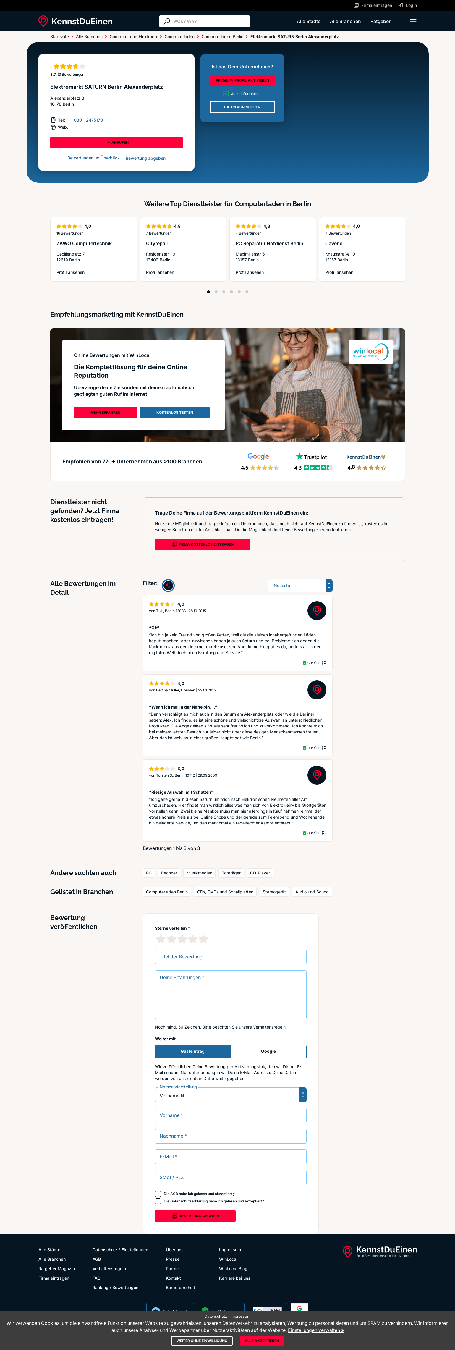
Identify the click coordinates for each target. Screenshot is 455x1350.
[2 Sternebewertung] (171, 939)
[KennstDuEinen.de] (75, 21)
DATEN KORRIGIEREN (242, 107)
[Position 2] (216, 291)
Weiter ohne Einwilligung (202, 1340)
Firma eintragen (53, 1278)
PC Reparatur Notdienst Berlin (269, 243)
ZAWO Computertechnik (84, 243)
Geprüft (313, 663)
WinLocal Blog (233, 1268)
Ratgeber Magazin (56, 1268)
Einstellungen (135, 1249)
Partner (173, 1268)
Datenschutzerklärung (189, 1201)
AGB (174, 1193)
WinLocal (228, 1259)
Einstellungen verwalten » (316, 1330)
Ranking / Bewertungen (115, 1287)
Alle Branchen (345, 21)
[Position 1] (208, 291)
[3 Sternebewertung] (182, 939)
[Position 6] (246, 291)
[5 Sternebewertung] (203, 939)
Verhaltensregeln (269, 1026)
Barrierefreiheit (180, 1287)
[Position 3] (223, 291)
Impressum (230, 1249)
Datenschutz (105, 1249)
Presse (172, 1259)
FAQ (97, 1278)
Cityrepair (157, 243)
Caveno (334, 243)
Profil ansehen (81, 272)
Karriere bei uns (234, 1278)
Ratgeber (380, 21)
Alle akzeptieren (262, 1340)
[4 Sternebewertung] (192, 939)
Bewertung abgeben (146, 158)
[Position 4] (231, 291)
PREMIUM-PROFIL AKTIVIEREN (242, 80)
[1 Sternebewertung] (161, 939)
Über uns (175, 1249)
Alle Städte (308, 21)
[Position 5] (239, 291)
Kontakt (173, 1278)
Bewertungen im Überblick (93, 157)
